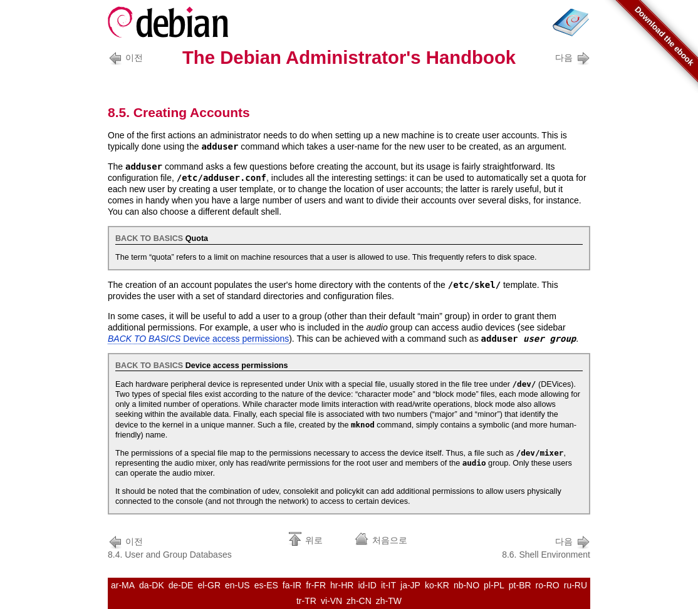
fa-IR (292, 585)
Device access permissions (198, 339)
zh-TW (389, 601)
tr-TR (306, 601)
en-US (237, 585)
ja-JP (410, 585)
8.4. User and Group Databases (170, 547)
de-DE (181, 585)
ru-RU (575, 585)
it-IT (388, 585)
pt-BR (520, 585)
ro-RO (548, 585)
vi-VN (331, 601)
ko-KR (437, 585)
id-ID (367, 585)
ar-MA (123, 585)
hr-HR (341, 585)
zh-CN (359, 601)
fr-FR (316, 585)
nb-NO (466, 585)
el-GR (209, 585)
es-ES (266, 585)
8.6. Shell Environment (546, 547)
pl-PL (494, 585)
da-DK (151, 585)
